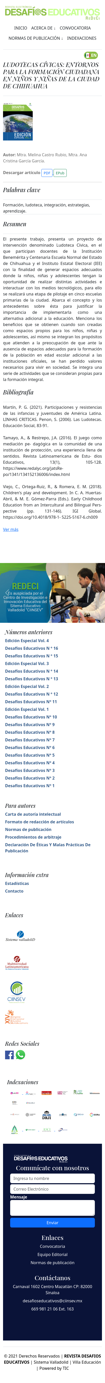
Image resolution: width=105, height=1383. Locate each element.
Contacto (14, 891)
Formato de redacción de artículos (39, 822)
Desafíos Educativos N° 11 (31, 701)
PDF (47, 173)
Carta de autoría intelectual (33, 814)
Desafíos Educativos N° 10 (31, 717)
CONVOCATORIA (75, 28)
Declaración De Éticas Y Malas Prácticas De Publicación (48, 848)
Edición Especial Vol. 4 (27, 640)
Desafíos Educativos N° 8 (30, 732)
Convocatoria (52, 1246)
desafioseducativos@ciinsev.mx (52, 1301)
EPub (60, 173)
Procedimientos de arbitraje (33, 837)
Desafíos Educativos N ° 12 (31, 694)
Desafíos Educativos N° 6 (30, 747)
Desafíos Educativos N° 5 (30, 755)
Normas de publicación (28, 829)
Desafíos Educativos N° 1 (30, 785)
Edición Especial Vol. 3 (27, 663)
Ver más (11, 529)
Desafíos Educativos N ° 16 (31, 648)
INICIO (20, 28)
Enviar (53, 1222)
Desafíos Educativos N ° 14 (31, 671)
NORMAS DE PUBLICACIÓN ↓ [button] (36, 38)
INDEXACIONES (81, 38)
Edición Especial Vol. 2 (27, 686)
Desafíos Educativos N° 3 (30, 770)
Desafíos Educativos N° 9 (30, 724)
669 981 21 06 (44, 1309)
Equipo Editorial (53, 1254)
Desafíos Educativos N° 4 (30, 763)
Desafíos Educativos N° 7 (30, 740)
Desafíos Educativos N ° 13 (31, 679)
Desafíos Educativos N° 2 (30, 778)
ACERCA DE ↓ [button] (43, 28)
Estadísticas (17, 883)
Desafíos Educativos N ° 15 (31, 656)
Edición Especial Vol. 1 (27, 709)
